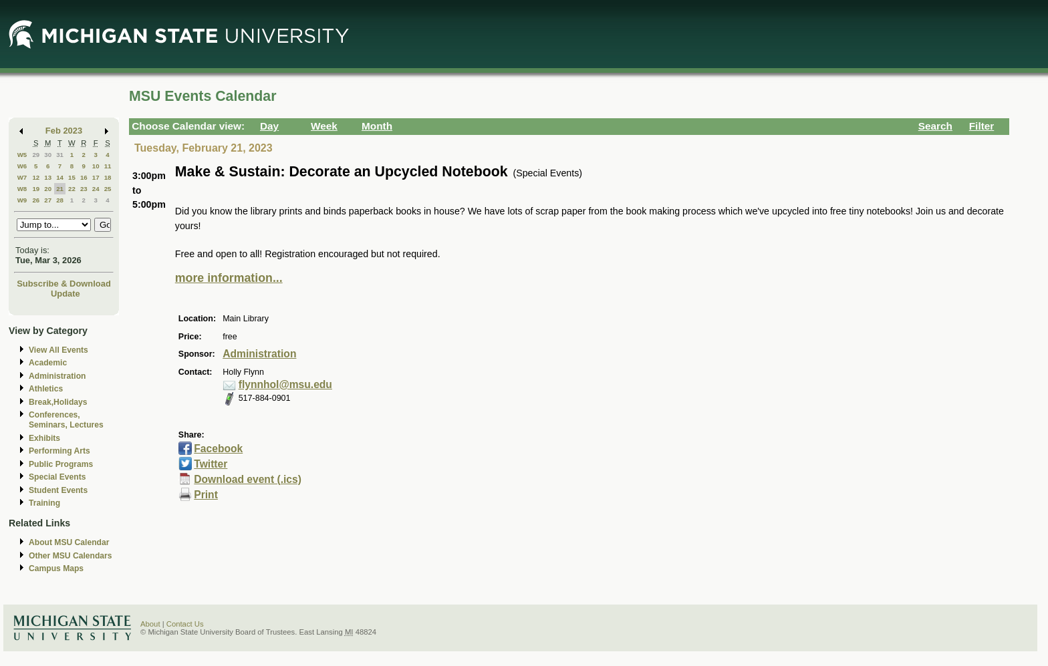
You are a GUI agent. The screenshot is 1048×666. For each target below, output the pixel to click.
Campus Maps (56, 568)
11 (108, 166)
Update (65, 294)
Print (206, 494)
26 (35, 200)
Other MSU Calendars (70, 555)
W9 (22, 200)
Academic (48, 362)
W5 (22, 154)
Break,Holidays (58, 402)
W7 (22, 177)
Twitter (210, 464)
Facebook (218, 448)
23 (84, 188)
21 (59, 188)
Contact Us (185, 624)
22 (72, 188)
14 (59, 177)
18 (108, 177)
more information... (229, 278)
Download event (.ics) (247, 479)
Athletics (46, 388)
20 (47, 188)
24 (96, 188)
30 (47, 154)
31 (59, 154)
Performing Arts (59, 451)
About (150, 624)
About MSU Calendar (69, 542)
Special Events (57, 477)
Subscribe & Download (64, 284)
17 (96, 177)
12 (35, 177)
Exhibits (44, 438)
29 (35, 154)
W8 (22, 188)
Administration (57, 376)
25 (108, 188)
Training (44, 503)
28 (59, 200)
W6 (22, 166)
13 (47, 177)
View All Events (58, 350)
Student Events (58, 490)
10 (96, 166)
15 (72, 177)
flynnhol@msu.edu (285, 384)
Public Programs (61, 464)
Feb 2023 (63, 131)
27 (47, 200)
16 (84, 177)
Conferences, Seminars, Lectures (66, 420)
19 (35, 188)
